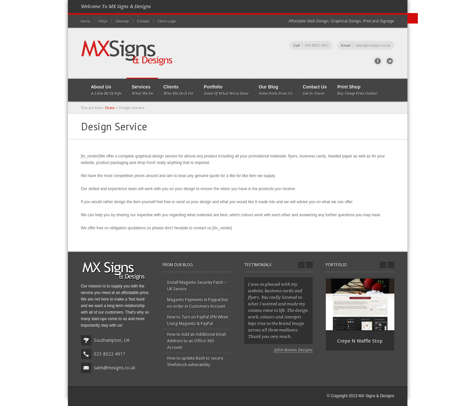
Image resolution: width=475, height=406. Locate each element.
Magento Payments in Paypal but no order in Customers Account (197, 303)
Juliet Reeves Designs (293, 350)
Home (85, 21)
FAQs (103, 21)
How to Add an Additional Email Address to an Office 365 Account (196, 341)
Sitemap (122, 21)
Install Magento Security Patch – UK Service (197, 285)
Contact (143, 21)
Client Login (167, 21)
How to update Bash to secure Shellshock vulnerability (195, 361)
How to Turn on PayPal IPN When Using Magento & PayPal (197, 320)
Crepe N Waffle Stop (360, 341)
